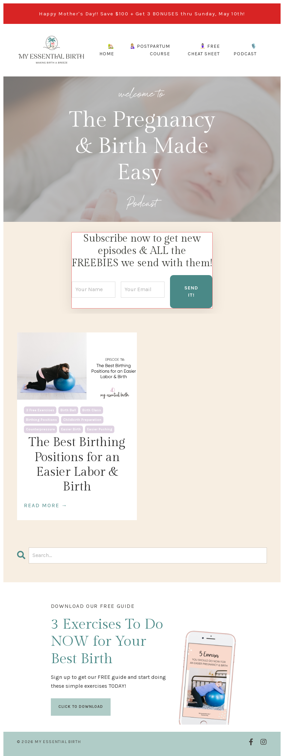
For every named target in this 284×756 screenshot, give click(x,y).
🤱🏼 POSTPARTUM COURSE (149, 50)
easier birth (71, 429)
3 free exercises (40, 410)
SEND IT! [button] (191, 291)
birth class (91, 410)
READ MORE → (46, 504)
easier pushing (99, 429)
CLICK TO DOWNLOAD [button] (81, 706)
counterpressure (40, 429)
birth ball (68, 410)
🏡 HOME (106, 50)
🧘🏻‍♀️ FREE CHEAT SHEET (204, 50)
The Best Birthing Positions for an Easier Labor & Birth (77, 464)
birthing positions (41, 419)
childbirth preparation (82, 419)
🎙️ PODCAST (245, 50)
